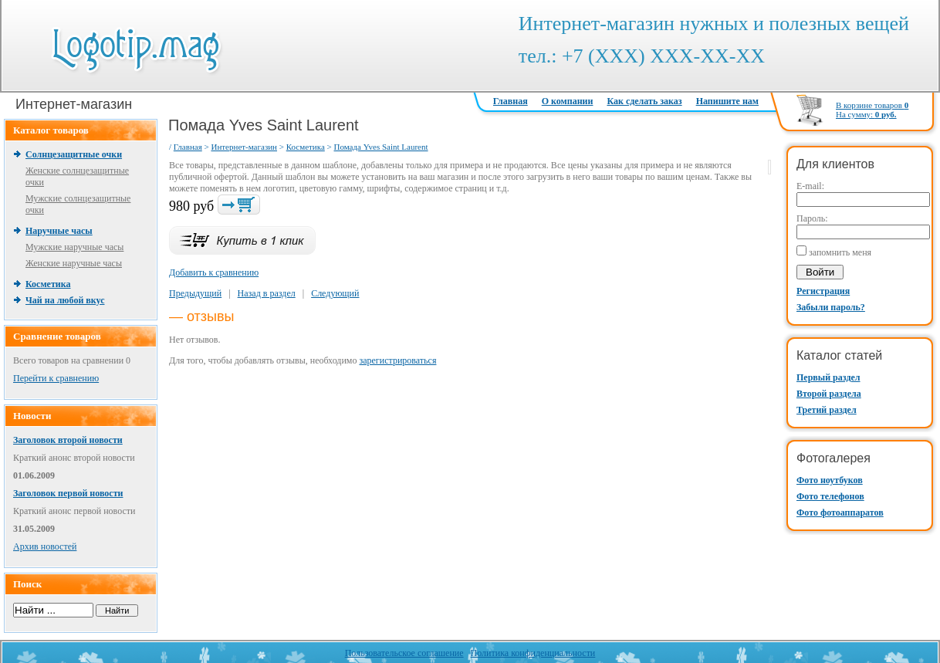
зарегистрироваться (397, 360)
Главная (510, 101)
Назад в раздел (267, 293)
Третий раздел (826, 409)
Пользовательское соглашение (404, 653)
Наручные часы (59, 230)
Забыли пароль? (830, 307)
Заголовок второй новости (68, 440)
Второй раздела (828, 393)
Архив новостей (44, 546)
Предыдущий (195, 293)
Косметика (47, 284)
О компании (567, 101)
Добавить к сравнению (214, 272)
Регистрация (823, 291)
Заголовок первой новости (68, 493)
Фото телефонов (830, 496)
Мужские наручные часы (74, 247)
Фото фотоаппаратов (840, 512)
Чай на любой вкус (64, 300)
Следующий (335, 293)
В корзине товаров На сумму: (872, 109)
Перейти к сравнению (56, 378)
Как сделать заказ (644, 101)
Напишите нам (727, 101)
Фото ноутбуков (829, 480)
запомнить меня (840, 252)
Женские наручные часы (73, 263)
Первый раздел (828, 377)
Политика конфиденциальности (533, 653)
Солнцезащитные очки (73, 154)
